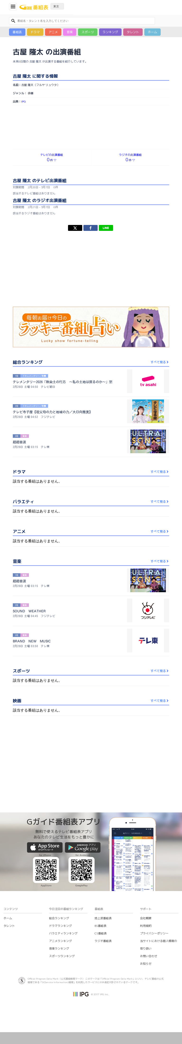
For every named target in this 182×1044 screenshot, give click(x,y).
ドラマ (35, 32)
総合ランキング (59, 918)
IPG (23, 101)
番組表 (17, 32)
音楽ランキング (59, 948)
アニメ (53, 32)
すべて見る (159, 362)
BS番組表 (100, 926)
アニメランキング (60, 941)
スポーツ (88, 32)
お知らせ (145, 964)
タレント (133, 32)
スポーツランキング (62, 956)
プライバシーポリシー (154, 933)
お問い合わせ (148, 956)
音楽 (70, 32)
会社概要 (145, 918)
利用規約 (145, 926)
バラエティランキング (63, 933)
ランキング (110, 32)
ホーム (152, 32)
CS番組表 (101, 933)
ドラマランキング (60, 926)
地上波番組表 (103, 918)
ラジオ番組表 (103, 941)
